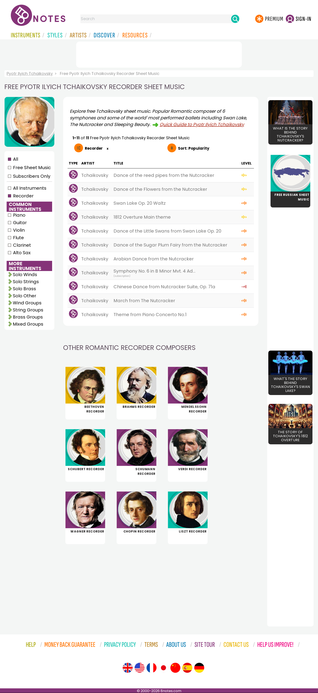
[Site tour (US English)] (139, 667)
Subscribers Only (31, 176)
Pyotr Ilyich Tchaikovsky (30, 73)
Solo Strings (26, 282)
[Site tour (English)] (127, 667)
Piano (19, 215)
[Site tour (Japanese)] (163, 667)
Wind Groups (27, 303)
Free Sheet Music (32, 167)
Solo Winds (25, 274)
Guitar (20, 223)
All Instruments (29, 188)
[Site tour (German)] (199, 667)
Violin (19, 230)
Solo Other (24, 296)
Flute (18, 238)
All (15, 159)
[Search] (235, 19)
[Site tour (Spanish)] (187, 667)
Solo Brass (24, 289)
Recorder (23, 196)
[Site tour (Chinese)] (175, 667)
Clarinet (22, 245)
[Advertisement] (159, 54)
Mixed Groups (28, 324)
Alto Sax (22, 253)
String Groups (28, 310)
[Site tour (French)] (151, 667)
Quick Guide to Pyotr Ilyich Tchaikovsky (202, 124)
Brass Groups (28, 317)
